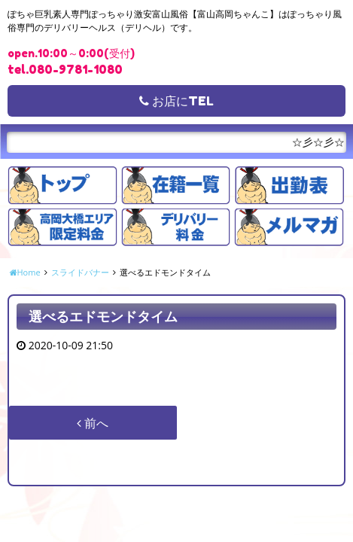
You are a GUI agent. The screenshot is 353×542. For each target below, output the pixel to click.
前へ (92, 423)
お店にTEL (176, 100)
